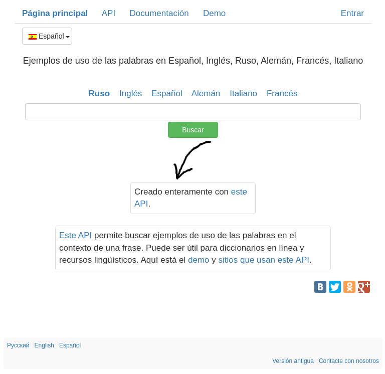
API (108, 13)
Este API (75, 235)
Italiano (243, 93)
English (44, 345)
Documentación (158, 13)
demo (199, 260)
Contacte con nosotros (349, 360)
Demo (214, 13)
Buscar (193, 130)
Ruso (99, 93)
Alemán (206, 93)
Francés (282, 93)
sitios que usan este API (264, 260)
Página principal (55, 13)
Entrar (352, 13)
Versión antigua (293, 360)
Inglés (130, 93)
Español (49, 36)
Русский (18, 345)
